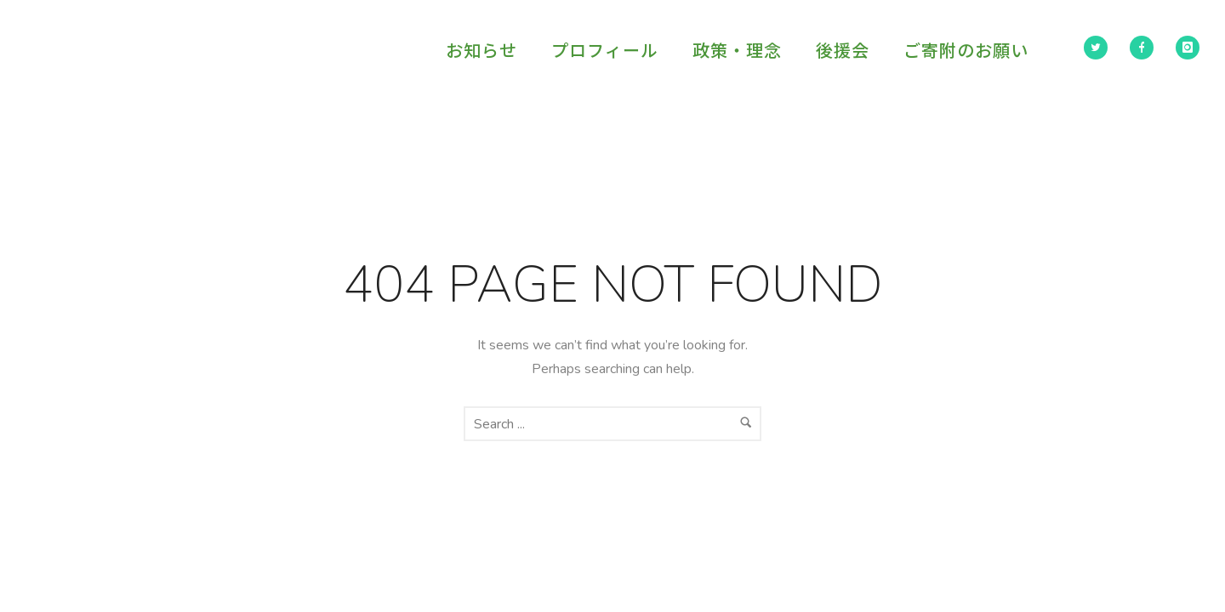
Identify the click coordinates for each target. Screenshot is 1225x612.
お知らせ (481, 49)
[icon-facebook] (1146, 48)
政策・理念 (737, 49)
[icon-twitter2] (1100, 48)
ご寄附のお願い (965, 49)
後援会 (842, 49)
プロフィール (604, 49)
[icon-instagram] (1187, 48)
